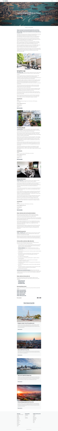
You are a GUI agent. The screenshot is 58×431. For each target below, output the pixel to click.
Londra (34, 415)
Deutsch (18, 418)
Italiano (18, 419)
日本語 (18, 425)
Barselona (34, 417)
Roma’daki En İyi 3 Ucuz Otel (23, 349)
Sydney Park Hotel (20, 180)
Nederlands (19, 420)
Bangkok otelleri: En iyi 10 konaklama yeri (26, 323)
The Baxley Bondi (20, 129)
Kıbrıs (34, 420)
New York (34, 419)
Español (18, 417)
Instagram (26, 414)
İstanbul (34, 414)
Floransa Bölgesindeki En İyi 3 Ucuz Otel (26, 401)
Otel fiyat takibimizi (21, 247)
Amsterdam (35, 418)
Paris (33, 422)
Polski (18, 421)
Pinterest (26, 418)
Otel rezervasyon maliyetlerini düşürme (23, 270)
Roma (34, 421)
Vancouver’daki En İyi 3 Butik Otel (24, 375)
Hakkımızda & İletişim (20, 414)
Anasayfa (26, 27)
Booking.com (22, 232)
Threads (26, 417)
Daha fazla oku (20, 329)
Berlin (34, 416)
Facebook (26, 415)
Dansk (18, 423)
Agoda (18, 232)
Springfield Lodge (20, 72)
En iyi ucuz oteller (30, 27)
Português (18, 424)
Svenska (18, 422)
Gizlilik (18, 415)
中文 (17, 426)
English (18, 416)
